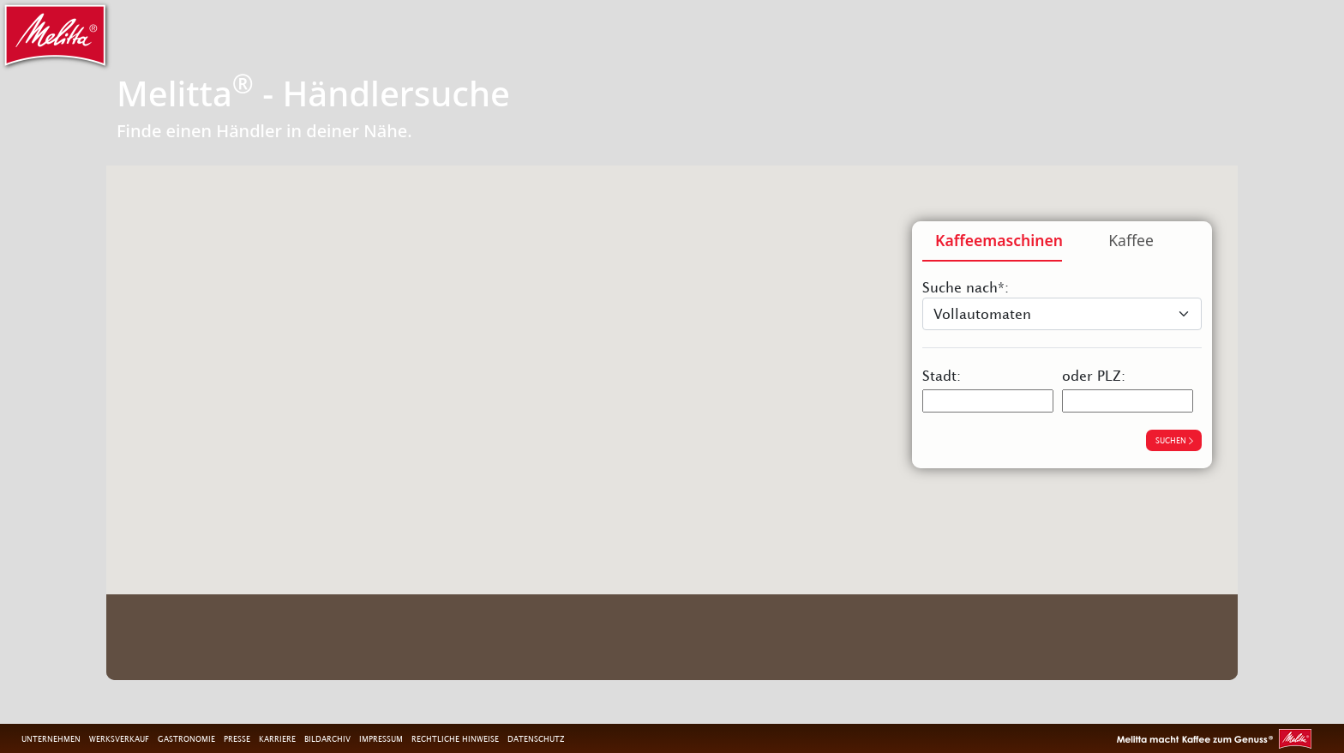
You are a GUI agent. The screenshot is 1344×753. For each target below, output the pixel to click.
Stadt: (941, 375)
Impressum (381, 738)
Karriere (277, 738)
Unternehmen (51, 738)
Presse (237, 738)
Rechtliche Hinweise (455, 738)
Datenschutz (535, 738)
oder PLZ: (1093, 375)
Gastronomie (186, 738)
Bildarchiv (327, 738)
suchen (1174, 440)
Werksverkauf (119, 738)
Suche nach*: (965, 287)
